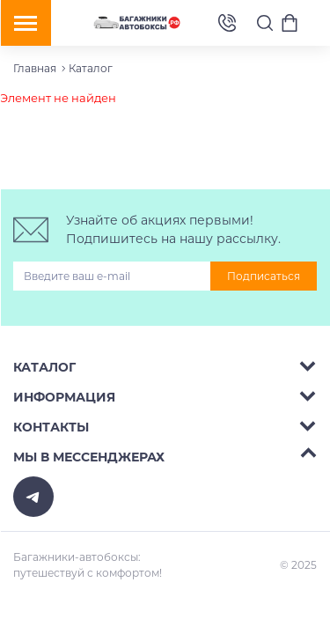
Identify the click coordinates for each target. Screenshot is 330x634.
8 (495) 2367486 (227, 23)
